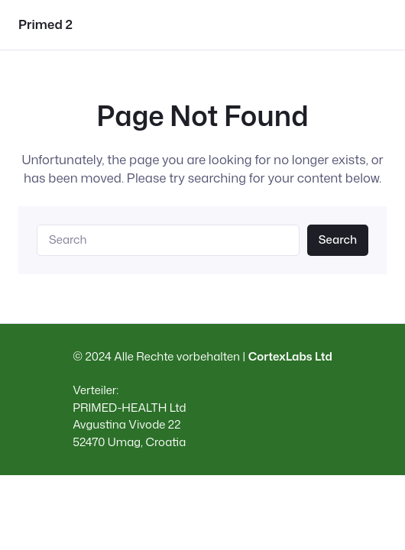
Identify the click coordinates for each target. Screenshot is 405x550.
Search (338, 239)
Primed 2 (45, 24)
